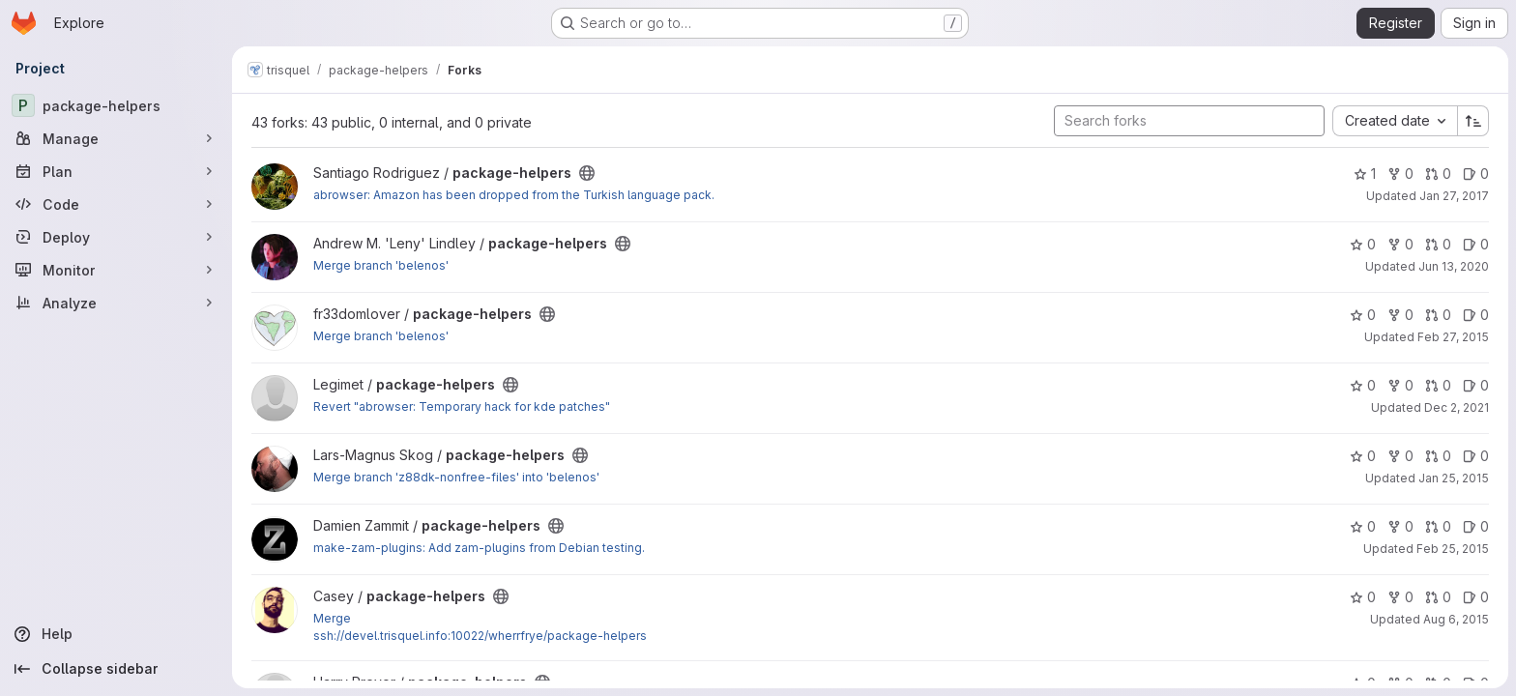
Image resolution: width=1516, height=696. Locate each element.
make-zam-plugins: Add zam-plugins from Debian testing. (479, 547)
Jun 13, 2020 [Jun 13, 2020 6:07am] (1453, 266)
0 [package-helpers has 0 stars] (1363, 244)
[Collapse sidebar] (116, 668)
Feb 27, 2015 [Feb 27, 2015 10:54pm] (1453, 337)
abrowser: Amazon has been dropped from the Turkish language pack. (513, 195)
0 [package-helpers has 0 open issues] (1476, 173)
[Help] (116, 634)
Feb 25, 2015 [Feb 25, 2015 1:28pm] (1452, 548)
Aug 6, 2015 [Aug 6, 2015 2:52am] (1456, 619)
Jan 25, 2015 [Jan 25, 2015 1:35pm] (1453, 478)
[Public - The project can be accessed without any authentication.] (587, 173)
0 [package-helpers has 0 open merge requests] (1438, 173)
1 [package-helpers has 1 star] (1365, 173)
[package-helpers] (116, 105)
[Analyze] (116, 302)
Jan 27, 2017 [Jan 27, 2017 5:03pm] (1454, 195)
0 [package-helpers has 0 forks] (1400, 173)
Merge (332, 618)
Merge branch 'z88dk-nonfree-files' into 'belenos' (456, 477)
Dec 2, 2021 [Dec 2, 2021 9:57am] (1456, 407)
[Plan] (116, 171)
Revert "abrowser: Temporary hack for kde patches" (461, 406)
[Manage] (116, 138)
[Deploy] (116, 236)
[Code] (116, 203)
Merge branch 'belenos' (381, 265)
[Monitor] (116, 269)
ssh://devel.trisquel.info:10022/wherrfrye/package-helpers (480, 635)
